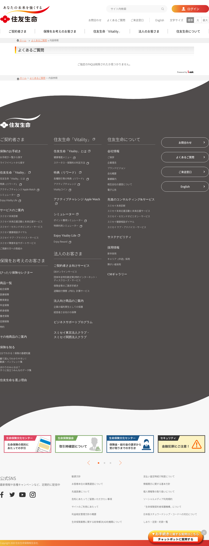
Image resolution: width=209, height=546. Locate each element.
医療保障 (4, 294)
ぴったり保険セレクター (16, 272)
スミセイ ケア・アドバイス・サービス (19, 237)
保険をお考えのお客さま (22, 260)
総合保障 (4, 289)
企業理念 (111, 162)
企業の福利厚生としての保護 (68, 307)
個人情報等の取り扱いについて (159, 491)
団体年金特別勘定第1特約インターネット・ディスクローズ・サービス (75, 279)
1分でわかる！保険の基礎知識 (15, 353)
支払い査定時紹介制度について (159, 476)
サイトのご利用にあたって (85, 506)
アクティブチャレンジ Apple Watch (19, 189)
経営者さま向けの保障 (65, 312)
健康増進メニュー (64, 157)
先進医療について (81, 491)
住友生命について (123, 139)
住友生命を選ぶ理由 (13, 380)
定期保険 (4, 321)
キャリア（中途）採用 (118, 259)
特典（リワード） (11, 184)
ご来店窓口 (137, 20)
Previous (89, 462)
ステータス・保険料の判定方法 (71, 162)
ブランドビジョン (116, 168)
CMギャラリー (117, 274)
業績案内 (111, 179)
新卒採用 (111, 253)
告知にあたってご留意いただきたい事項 (92, 499)
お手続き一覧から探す (11, 157)
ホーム (21, 40)
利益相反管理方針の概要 (84, 514)
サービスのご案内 (12, 210)
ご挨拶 (110, 157)
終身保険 (4, 310)
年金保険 (4, 305)
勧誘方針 (76, 476)
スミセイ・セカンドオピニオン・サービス (21, 226)
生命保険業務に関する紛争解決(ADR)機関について (97, 522)
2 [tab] (104, 463)
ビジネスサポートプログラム (73, 322)
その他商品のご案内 (13, 336)
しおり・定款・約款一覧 (155, 522)
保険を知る (7, 347)
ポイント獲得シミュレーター (70, 220)
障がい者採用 (114, 264)
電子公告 (111, 189)
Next (119, 462)
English (159, 20)
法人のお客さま (68, 253)
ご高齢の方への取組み (11, 248)
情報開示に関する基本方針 (156, 484)
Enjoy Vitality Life (10, 200)
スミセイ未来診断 (9, 216)
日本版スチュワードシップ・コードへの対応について (170, 514)
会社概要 (111, 173)
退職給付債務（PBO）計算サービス (72, 291)
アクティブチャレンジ (67, 184)
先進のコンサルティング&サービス (131, 199)
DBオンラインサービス (65, 271)
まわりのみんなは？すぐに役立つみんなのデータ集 (15, 369)
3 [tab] (110, 463)
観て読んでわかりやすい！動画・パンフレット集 (13, 360)
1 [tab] (98, 463)
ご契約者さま (12, 139)
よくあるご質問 (116, 20)
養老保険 (4, 316)
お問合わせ (95, 20)
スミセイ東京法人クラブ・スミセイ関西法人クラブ (72, 335)
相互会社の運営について (119, 184)
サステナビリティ (119, 237)
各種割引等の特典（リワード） (71, 178)
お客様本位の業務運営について (87, 484)
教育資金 (4, 300)
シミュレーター (9, 195)
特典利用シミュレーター (68, 225)
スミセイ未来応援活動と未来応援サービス (21, 221)
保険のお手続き (10, 151)
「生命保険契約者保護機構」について (162, 506)
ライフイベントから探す (12, 162)
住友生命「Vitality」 (15, 172)
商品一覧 (6, 283)
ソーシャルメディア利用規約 (157, 499)
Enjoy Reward (62, 241)
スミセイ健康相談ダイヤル (13, 232)
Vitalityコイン (62, 189)
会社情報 (113, 151)
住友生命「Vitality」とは (14, 178)
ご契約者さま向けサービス (72, 265)
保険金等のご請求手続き (66, 285)
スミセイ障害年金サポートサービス (18, 243)
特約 (2, 327)
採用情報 (113, 247)
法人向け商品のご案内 (69, 300)
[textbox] (136, 9)
